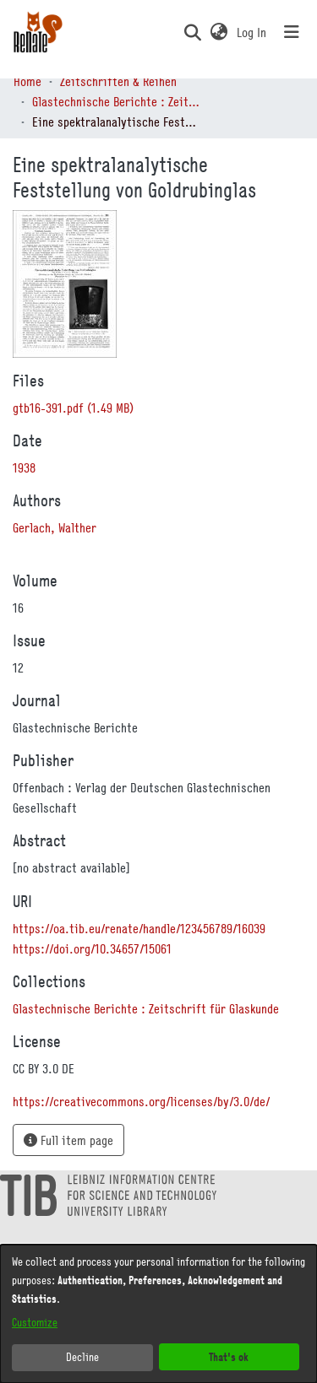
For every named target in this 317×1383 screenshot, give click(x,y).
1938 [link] (24, 467)
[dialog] (158, 1314)
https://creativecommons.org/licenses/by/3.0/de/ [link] (141, 1101)
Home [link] (27, 81)
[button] (192, 32)
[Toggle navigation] (291, 32)
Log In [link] (252, 32)
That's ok (229, 1356)
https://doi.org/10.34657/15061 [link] (92, 948)
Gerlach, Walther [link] (54, 527)
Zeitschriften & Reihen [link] (118, 81)
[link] (73, 407)
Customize (34, 1322)
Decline (82, 1357)
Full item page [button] (68, 1140)
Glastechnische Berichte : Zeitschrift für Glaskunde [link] (116, 101)
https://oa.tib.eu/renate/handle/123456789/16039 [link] (139, 928)
